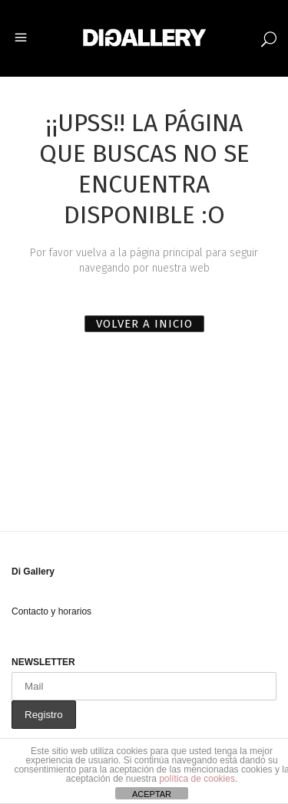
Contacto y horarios (51, 611)
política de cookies (197, 778)
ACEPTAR (151, 794)
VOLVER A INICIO (144, 324)
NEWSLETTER (43, 662)
